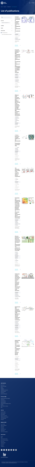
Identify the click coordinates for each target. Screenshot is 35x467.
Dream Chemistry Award (4, 440)
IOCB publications (4, 32)
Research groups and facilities (5, 398)
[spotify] (13, 450)
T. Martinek (16, 222)
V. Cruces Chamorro (16, 257)
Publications (9, 6)
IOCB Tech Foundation (4, 431)
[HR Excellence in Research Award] (4, 454)
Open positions (3, 413)
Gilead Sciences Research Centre (6, 403)
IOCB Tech (2, 426)
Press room (2, 441)
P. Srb (16, 121)
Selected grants (3, 402)
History (2, 387)
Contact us (2, 446)
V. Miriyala (16, 148)
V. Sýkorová (16, 328)
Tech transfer (3, 424)
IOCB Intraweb (3, 442)
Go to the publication (18, 45)
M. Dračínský (17, 295)
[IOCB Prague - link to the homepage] (4, 3)
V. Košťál (16, 221)
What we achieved (3, 425)
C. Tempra (16, 179)
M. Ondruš (16, 322)
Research (5, 6)
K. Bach (18, 147)
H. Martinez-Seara (17, 39)
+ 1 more (16, 84)
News (1, 437)
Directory (2, 445)
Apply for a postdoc (4, 415)
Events (2, 436)
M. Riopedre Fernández (16, 34)
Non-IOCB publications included (6, 34)
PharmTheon (3, 430)
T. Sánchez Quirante (16, 74)
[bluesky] (16, 450)
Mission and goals (3, 386)
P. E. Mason (16, 260)
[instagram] (9, 450)
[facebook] (1, 450)
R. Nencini (16, 252)
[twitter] (4, 450)
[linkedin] (6, 450)
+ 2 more (16, 367)
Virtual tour (2, 392)
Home (2, 6)
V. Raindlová (16, 81)
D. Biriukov (16, 38)
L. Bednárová (17, 120)
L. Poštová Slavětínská (16, 327)
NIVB (1, 407)
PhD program (3, 414)
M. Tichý (16, 119)
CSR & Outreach (3, 391)
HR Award (2, 419)
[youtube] (11, 450)
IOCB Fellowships (3, 418)
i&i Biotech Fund (3, 429)
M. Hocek (16, 124)
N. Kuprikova (17, 321)
